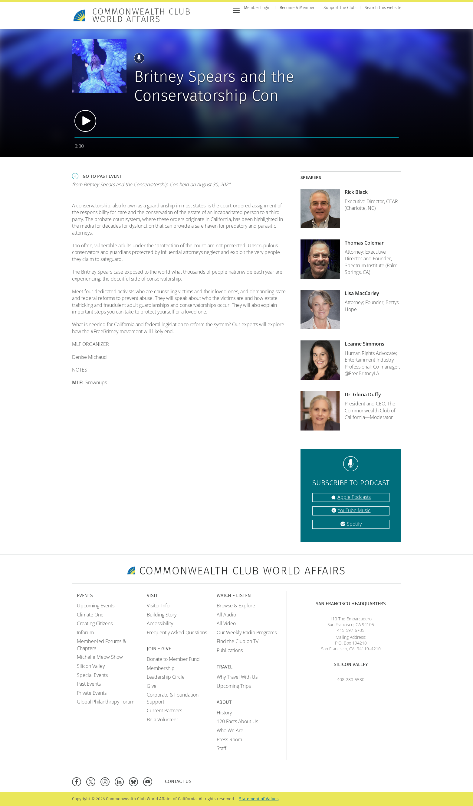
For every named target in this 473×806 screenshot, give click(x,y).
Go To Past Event (102, 176)
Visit (287, 20)
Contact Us (178, 781)
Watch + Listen (344, 20)
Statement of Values (259, 798)
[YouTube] (149, 781)
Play (85, 121)
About (393, 20)
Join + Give (310, 20)
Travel (374, 20)
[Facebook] (78, 781)
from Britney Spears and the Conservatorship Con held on (151, 184)
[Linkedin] (120, 781)
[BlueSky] (135, 781)
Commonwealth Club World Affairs (141, 15)
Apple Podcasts (354, 497)
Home (250, 20)
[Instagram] (106, 781)
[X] (92, 781)
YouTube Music (354, 510)
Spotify (354, 524)
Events (269, 20)
